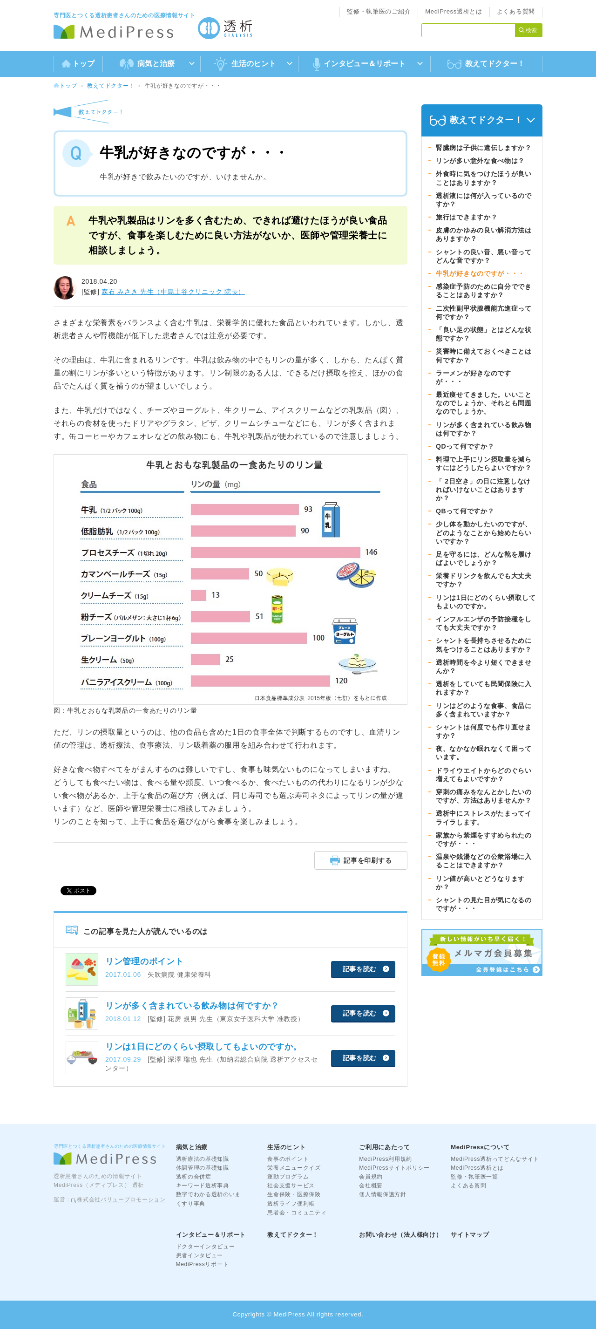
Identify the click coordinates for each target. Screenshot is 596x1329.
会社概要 (371, 1185)
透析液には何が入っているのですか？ (484, 200)
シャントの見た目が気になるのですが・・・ (484, 904)
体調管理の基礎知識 (202, 1168)
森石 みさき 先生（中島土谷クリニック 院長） (173, 291)
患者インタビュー (200, 1255)
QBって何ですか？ (465, 511)
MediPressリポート (202, 1264)
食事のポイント (288, 1159)
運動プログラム (288, 1176)
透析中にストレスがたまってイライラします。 (484, 817)
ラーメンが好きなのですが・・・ (473, 377)
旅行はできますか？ (466, 217)
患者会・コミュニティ (296, 1212)
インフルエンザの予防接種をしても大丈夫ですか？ (484, 623)
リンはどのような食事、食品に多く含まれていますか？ (484, 710)
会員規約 (371, 1176)
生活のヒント (286, 1147)
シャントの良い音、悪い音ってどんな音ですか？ (484, 256)
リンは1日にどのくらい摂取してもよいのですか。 (485, 602)
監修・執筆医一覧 (474, 1176)
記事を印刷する (361, 860)
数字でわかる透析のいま (208, 1194)
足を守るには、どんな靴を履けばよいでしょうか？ (484, 558)
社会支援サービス (291, 1185)
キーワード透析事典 (202, 1185)
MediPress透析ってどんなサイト (495, 1159)
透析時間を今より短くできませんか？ (484, 667)
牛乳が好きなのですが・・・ (480, 273)
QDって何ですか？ (465, 446)
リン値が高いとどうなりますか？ (480, 883)
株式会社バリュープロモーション (121, 1199)
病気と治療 (192, 1147)
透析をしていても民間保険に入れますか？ (484, 688)
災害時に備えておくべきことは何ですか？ (484, 355)
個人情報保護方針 (382, 1194)
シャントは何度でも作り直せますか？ (484, 731)
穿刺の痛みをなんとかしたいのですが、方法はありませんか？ (484, 796)
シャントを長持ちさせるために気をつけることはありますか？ (484, 645)
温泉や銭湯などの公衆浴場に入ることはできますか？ (484, 861)
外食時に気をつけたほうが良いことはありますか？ (484, 178)
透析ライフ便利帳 (291, 1203)
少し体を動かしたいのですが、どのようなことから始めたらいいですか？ (484, 532)
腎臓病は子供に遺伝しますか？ (484, 147)
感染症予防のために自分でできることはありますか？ (484, 291)
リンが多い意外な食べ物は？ (480, 160)
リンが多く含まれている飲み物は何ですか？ (484, 429)
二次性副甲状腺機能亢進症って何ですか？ (484, 312)
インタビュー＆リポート (211, 1234)
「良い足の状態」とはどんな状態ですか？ (484, 334)
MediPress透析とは (453, 11)
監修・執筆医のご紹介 (379, 11)
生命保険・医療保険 (293, 1194)
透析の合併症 (193, 1176)
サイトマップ (470, 1234)
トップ (78, 63)
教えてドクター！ (486, 64)
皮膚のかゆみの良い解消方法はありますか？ (484, 234)
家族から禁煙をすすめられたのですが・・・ (484, 839)
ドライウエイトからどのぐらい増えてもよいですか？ (484, 775)
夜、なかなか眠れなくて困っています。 (484, 753)
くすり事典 (191, 1203)
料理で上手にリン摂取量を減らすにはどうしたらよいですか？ (484, 463)
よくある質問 (516, 11)
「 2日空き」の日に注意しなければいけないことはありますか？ (483, 489)
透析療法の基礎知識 (202, 1159)
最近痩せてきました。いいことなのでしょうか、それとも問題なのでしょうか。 (484, 403)
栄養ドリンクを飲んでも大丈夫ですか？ (484, 580)
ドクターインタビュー (205, 1246)
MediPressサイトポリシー (394, 1168)
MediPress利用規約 (385, 1159)
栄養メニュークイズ (293, 1168)
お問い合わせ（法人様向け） (400, 1234)
